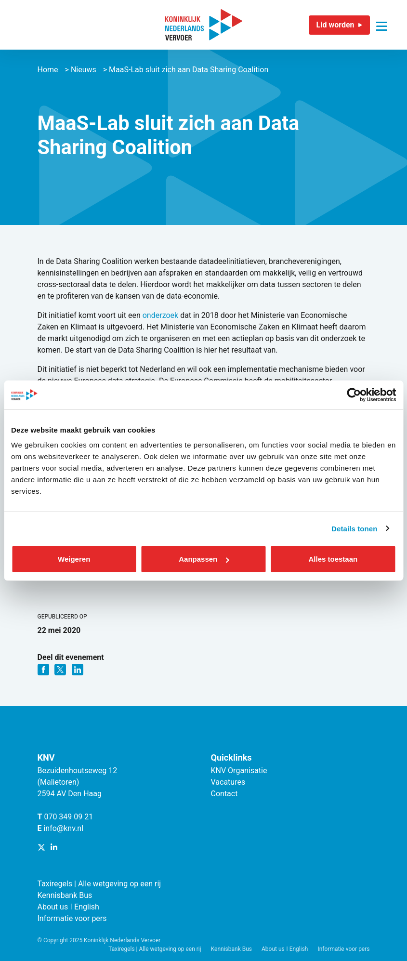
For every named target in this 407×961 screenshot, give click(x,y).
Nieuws (83, 69)
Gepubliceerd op (62, 616)
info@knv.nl (63, 828)
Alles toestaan (332, 559)
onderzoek (161, 315)
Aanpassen (204, 559)
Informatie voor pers (72, 918)
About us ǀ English (68, 906)
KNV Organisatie (239, 770)
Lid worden (335, 24)
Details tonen (354, 528)
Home (48, 69)
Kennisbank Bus (65, 895)
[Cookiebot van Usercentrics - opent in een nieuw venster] (354, 394)
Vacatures (228, 782)
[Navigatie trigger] (382, 20)
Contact (224, 793)
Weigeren (74, 559)
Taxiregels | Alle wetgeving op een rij (99, 883)
